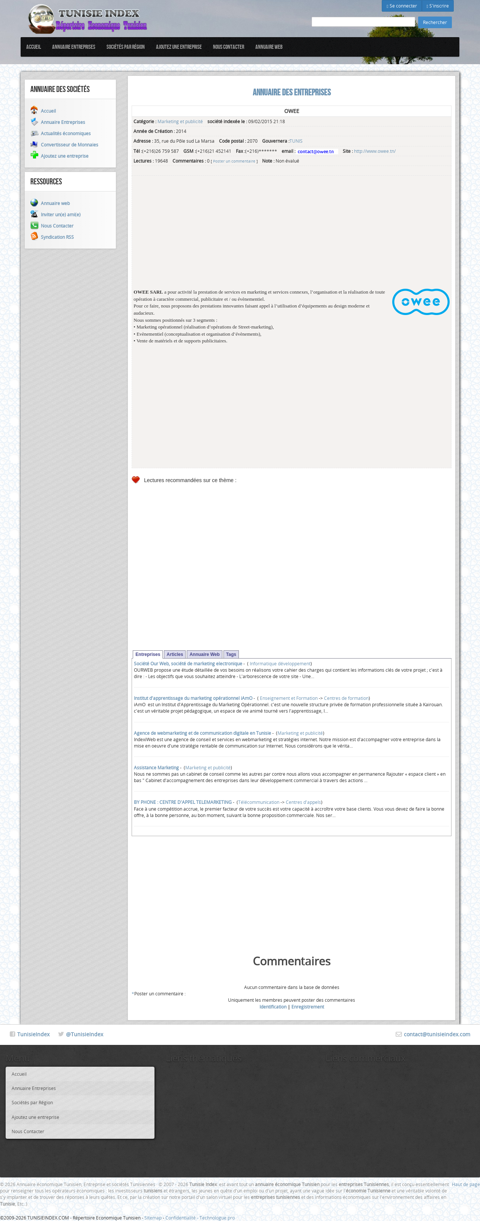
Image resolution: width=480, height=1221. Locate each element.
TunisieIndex (33, 1034)
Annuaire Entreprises (73, 47)
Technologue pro (217, 1218)
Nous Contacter (228, 47)
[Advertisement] (292, 236)
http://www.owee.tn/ (375, 151)
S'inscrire (438, 6)
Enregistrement (307, 1007)
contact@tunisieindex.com (437, 1034)
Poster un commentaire (234, 161)
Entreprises (147, 654)
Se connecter (402, 6)
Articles (174, 654)
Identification (273, 1007)
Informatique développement (279, 663)
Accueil (33, 47)
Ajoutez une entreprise (179, 47)
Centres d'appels (303, 802)
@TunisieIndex (84, 1034)
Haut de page (466, 1184)
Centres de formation (346, 698)
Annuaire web (269, 47)
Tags (231, 654)
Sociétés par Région (125, 47)
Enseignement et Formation (288, 698)
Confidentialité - (182, 1218)
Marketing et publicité (180, 121)
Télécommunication (258, 802)
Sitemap (153, 1218)
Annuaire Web (204, 654)
